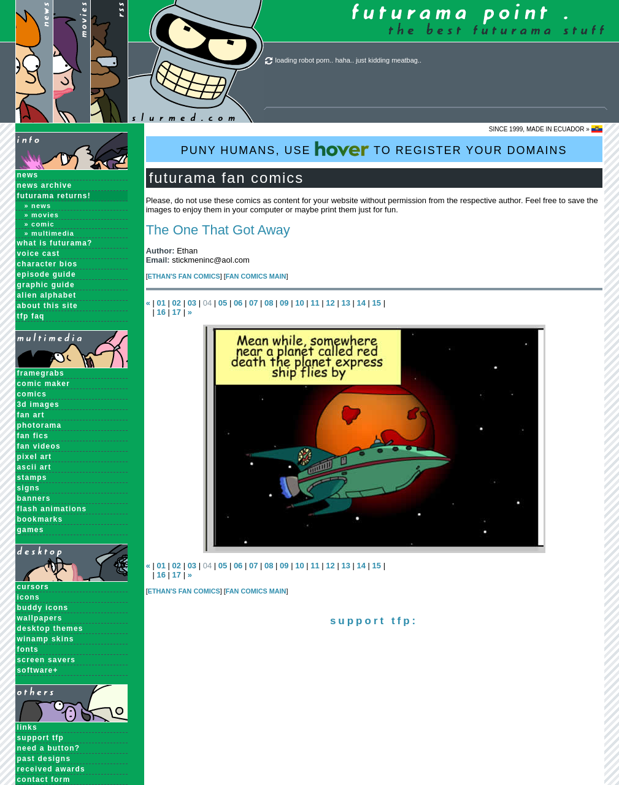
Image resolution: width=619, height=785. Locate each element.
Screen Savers (46, 659)
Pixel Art (34, 456)
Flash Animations (52, 509)
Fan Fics (33, 435)
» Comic (40, 224)
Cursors (33, 586)
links (27, 727)
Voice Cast (38, 253)
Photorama (39, 425)
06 (238, 302)
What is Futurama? (55, 243)
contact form (44, 779)
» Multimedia (50, 233)
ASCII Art (34, 467)
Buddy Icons (43, 607)
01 (160, 302)
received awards (51, 769)
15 (376, 302)
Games (30, 529)
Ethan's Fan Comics (184, 276)
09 (284, 302)
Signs (28, 488)
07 (253, 302)
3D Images (38, 404)
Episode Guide (46, 274)
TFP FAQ (31, 316)
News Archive (44, 185)
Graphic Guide (46, 284)
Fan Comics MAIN (256, 276)
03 (192, 302)
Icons (28, 597)
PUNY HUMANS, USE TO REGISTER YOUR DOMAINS (374, 149)
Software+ (37, 670)
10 (299, 302)
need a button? (48, 748)
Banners (34, 498)
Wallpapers (40, 618)
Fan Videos (39, 446)
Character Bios (47, 264)
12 (330, 302)
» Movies (42, 214)
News (28, 175)
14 (361, 302)
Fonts (28, 649)
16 (160, 312)
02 (176, 302)
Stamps (32, 477)
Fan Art (31, 415)
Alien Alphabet (47, 295)
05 (222, 302)
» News (38, 205)
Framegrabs (40, 373)
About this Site (47, 305)
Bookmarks (40, 519)
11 (314, 302)
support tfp (40, 737)
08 (268, 302)
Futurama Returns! (54, 195)
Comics (32, 394)
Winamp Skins (45, 639)
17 (176, 312)
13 (345, 302)
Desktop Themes (50, 628)
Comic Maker (44, 383)
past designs (44, 758)
